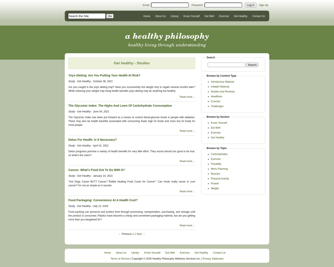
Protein (215, 183)
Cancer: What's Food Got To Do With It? (96, 170)
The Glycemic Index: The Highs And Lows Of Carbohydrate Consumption (120, 105)
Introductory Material (222, 81)
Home (146, 16)
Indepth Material (220, 86)
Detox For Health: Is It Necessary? (92, 139)
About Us (160, 16)
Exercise (224, 16)
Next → (141, 234)
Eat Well (209, 16)
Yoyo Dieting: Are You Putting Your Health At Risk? (104, 75)
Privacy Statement (213, 258)
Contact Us (258, 16)
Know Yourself (191, 16)
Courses (215, 101)
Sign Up (263, 5)
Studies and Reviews (223, 91)
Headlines (216, 96)
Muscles (215, 173)
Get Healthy (240, 16)
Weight (215, 188)
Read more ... (187, 96)
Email (146, 5)
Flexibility (216, 163)
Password (197, 5)
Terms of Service (120, 258)
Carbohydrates (219, 154)
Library (175, 16)
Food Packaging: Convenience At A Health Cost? (103, 200)
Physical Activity (220, 178)
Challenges (217, 106)
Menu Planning (219, 168)
